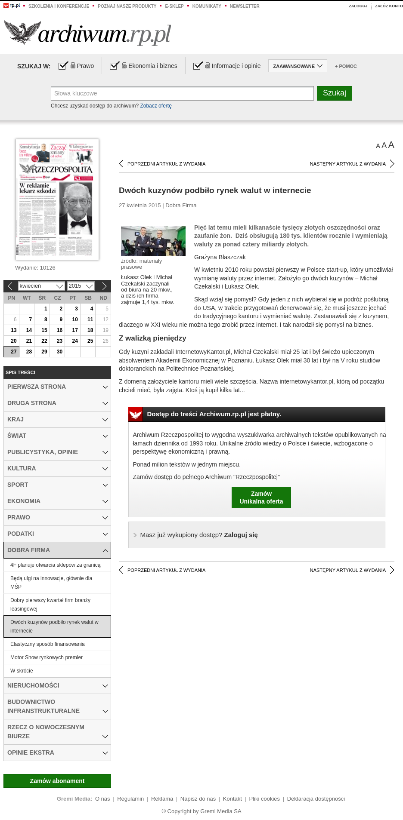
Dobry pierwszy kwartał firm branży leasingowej (50, 604)
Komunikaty (206, 6)
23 (59, 341)
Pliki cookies (264, 798)
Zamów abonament (57, 780)
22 (44, 341)
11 (90, 319)
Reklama (162, 798)
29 (44, 352)
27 (13, 352)
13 (13, 330)
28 (29, 352)
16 (59, 330)
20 (13, 341)
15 (44, 330)
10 (75, 319)
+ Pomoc (346, 66)
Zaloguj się (199, 534)
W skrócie (21, 671)
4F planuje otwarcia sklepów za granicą (55, 565)
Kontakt (232, 798)
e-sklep (174, 6)
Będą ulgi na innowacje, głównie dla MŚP (51, 582)
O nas (102, 798)
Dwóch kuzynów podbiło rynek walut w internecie (54, 626)
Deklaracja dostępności (316, 798)
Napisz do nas (198, 798)
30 (59, 352)
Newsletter (245, 6)
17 (75, 330)
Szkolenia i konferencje (58, 6)
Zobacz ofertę (155, 106)
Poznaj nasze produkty (127, 6)
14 (29, 330)
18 (90, 330)
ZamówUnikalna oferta (261, 497)
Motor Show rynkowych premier (46, 657)
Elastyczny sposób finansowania (47, 644)
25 (90, 341)
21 (29, 341)
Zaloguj (358, 6)
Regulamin (130, 798)
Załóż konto (389, 6)
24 (75, 341)
